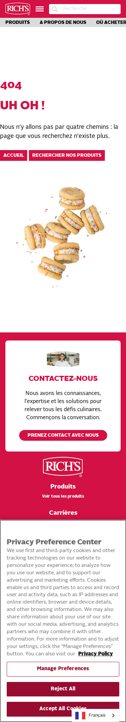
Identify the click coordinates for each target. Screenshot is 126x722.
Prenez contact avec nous (63, 435)
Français (90, 716)
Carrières (63, 513)
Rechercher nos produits (66, 155)
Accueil (13, 155)
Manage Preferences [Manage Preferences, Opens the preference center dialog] (63, 669)
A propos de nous (63, 22)
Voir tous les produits (63, 497)
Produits (17, 22)
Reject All (63, 689)
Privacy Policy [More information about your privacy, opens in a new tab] (95, 654)
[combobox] (95, 715)
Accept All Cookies (63, 709)
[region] (63, 621)
